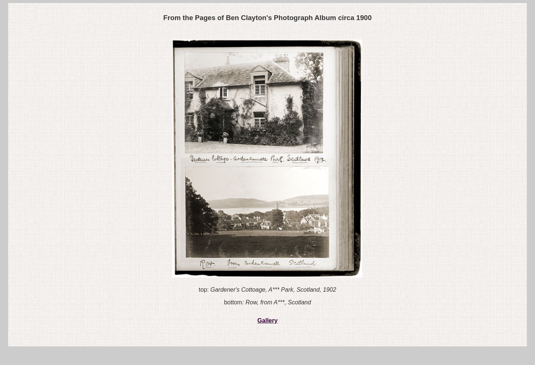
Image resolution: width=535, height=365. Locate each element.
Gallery (267, 320)
